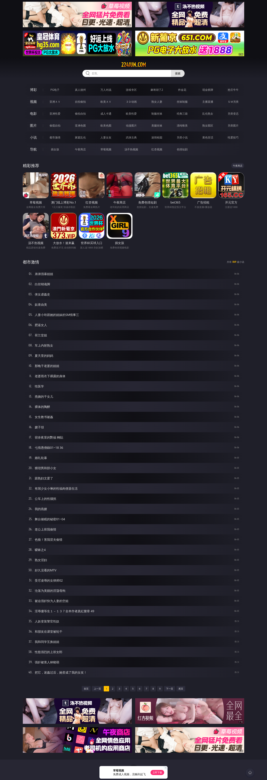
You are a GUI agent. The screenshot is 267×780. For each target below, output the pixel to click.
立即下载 (157, 772)
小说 (33, 137)
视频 (33, 101)
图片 (33, 125)
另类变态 (233, 113)
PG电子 (54, 90)
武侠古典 (131, 137)
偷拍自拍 (80, 113)
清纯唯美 (182, 125)
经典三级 (182, 113)
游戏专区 (131, 90)
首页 (86, 688)
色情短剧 (182, 149)
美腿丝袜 (156, 125)
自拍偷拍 (80, 102)
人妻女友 (105, 137)
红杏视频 (156, 149)
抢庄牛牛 (233, 90)
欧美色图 (105, 125)
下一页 (169, 688)
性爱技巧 (233, 137)
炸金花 (182, 90)
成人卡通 (105, 113)
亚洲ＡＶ (55, 102)
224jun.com (133, 64)
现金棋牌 (207, 90)
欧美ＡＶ (105, 102)
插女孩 (55, 149)
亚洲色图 (80, 125)
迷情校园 (156, 137)
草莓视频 (105, 149)
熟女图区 (207, 125)
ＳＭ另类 (233, 102)
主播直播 (207, 102)
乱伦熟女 (207, 113)
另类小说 (182, 137)
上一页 (97, 688)
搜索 (177, 73)
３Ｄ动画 (131, 102)
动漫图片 (131, 125)
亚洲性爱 (55, 113)
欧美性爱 (131, 113)
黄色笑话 (207, 137)
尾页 (180, 688)
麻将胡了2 (157, 90)
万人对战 (105, 90)
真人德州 (80, 90)
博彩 (33, 89)
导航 (33, 149)
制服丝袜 (156, 113)
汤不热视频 (131, 149)
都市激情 (55, 137)
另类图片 (233, 125)
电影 (33, 113)
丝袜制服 (182, 102)
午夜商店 (80, 149)
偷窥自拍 (55, 125)
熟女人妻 (156, 102)
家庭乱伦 (80, 137)
